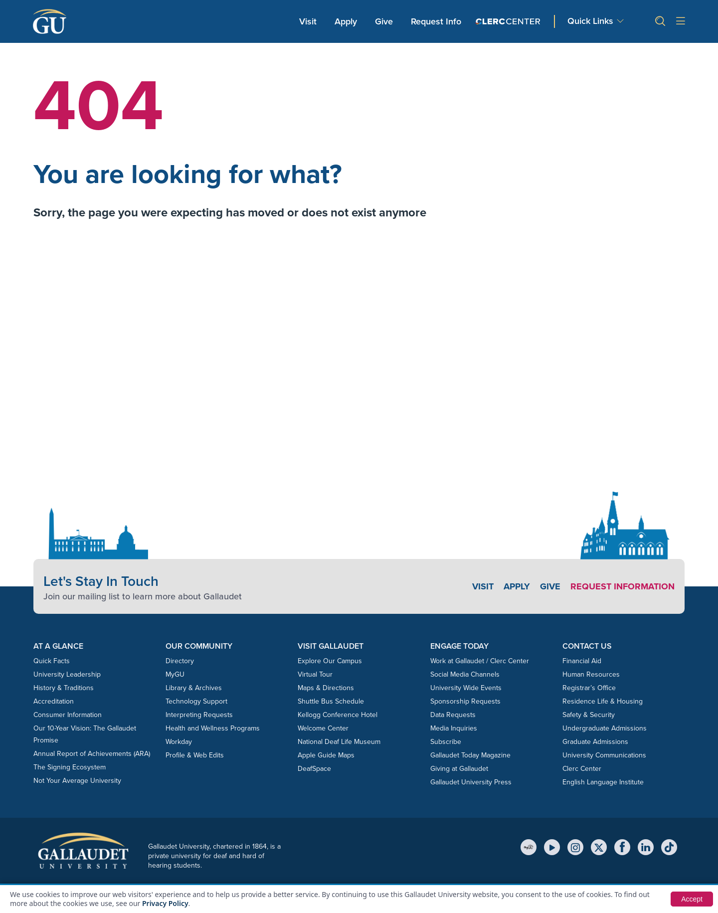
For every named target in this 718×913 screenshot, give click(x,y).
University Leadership (67, 674)
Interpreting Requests (199, 715)
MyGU (175, 674)
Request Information (622, 586)
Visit (308, 21)
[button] (656, 21)
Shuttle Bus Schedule (331, 701)
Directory (180, 661)
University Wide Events (466, 688)
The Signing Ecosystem (69, 767)
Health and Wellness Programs (213, 728)
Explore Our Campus (330, 661)
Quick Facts (51, 661)
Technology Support (196, 701)
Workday (179, 741)
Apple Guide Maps (326, 755)
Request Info (436, 21)
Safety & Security (588, 715)
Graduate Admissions (595, 741)
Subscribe (445, 741)
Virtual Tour (315, 674)
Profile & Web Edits (195, 755)
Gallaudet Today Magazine (470, 755)
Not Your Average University (77, 780)
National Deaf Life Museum (339, 741)
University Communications (604, 755)
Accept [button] (692, 899)
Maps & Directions (326, 688)
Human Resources (591, 674)
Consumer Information (67, 715)
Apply (347, 21)
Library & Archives (194, 688)
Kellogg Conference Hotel (337, 715)
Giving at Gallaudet (459, 768)
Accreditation (53, 701)
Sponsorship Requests (465, 701)
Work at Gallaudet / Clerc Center (479, 661)
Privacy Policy (165, 903)
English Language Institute (603, 782)
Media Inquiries (453, 728)
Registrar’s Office (589, 688)
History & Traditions (63, 688)
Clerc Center (581, 768)
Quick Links (590, 21)
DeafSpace (314, 768)
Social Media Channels (465, 674)
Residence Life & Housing (602, 701)
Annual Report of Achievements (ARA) (91, 753)
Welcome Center (323, 728)
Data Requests (453, 715)
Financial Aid (581, 661)
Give (384, 21)
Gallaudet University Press (471, 782)
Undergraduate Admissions (604, 728)
